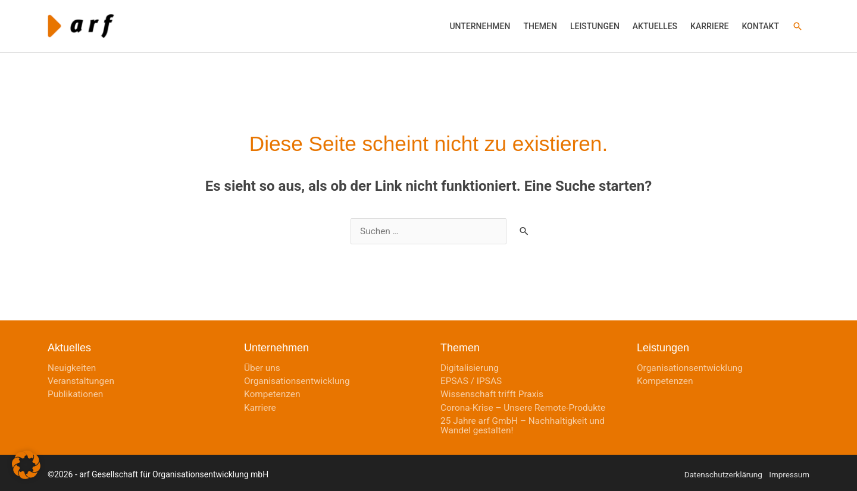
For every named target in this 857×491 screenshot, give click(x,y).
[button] (480, 23)
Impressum (788, 471)
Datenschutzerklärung (720, 471)
